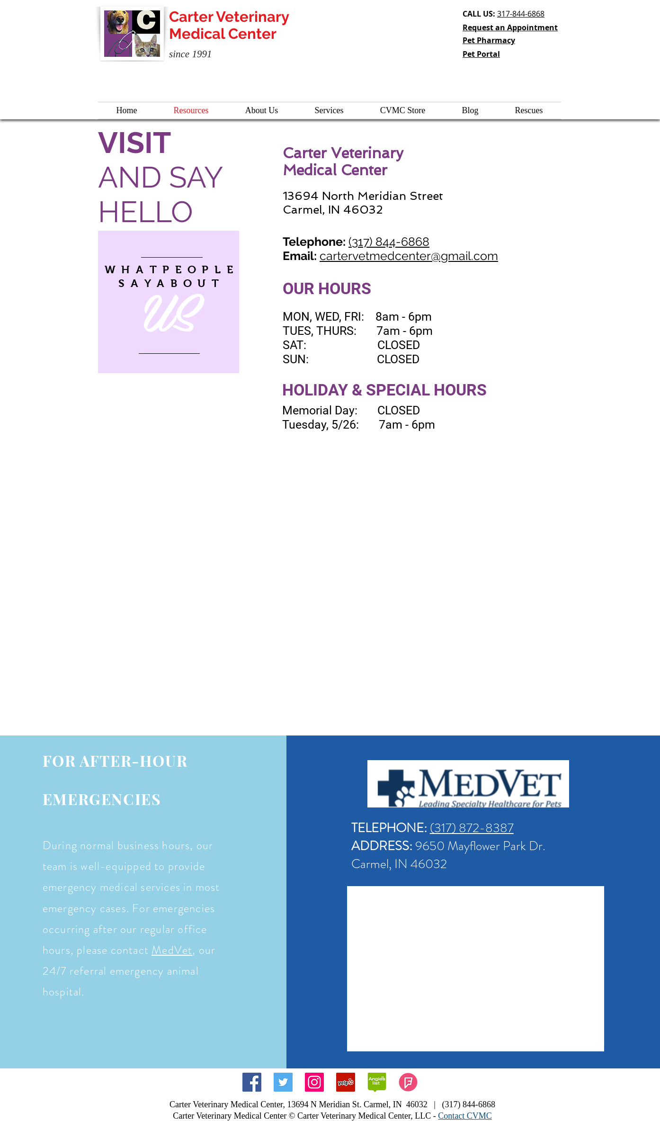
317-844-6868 (520, 14)
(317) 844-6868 (388, 241)
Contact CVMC (465, 1116)
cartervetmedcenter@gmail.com (409, 256)
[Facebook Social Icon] (251, 1082)
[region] (168, 302)
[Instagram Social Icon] (314, 1082)
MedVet (172, 950)
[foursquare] (408, 1082)
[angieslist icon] (376, 1082)
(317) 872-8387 (472, 828)
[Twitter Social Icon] (283, 1082)
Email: (301, 256)
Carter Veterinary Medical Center (229, 25)
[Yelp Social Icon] (345, 1082)
